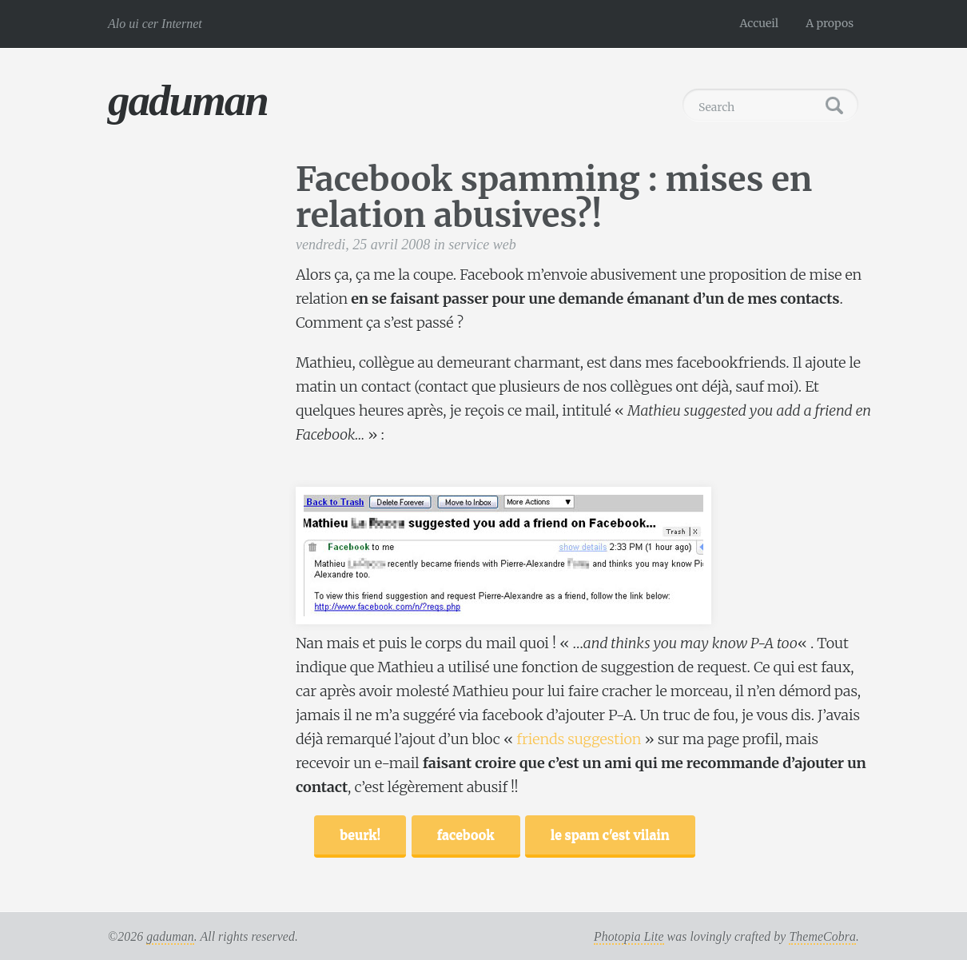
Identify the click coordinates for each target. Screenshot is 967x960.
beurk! (360, 834)
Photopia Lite (629, 936)
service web (481, 245)
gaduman (188, 100)
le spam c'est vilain (610, 834)
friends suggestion (578, 739)
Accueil (759, 23)
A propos (830, 23)
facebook (466, 834)
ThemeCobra (822, 936)
